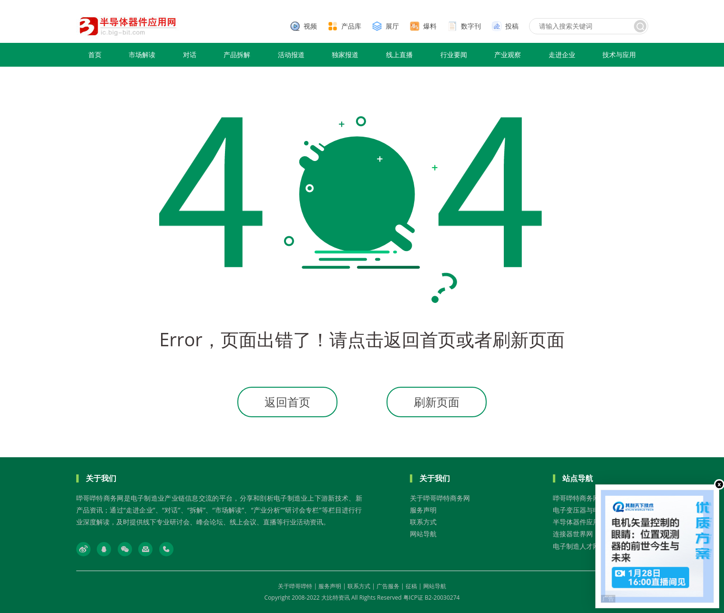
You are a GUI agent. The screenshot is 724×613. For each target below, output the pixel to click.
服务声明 (423, 509)
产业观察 (507, 54)
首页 (95, 54)
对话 (189, 54)
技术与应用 (619, 54)
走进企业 (562, 54)
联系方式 (423, 521)
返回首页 (287, 402)
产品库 (351, 25)
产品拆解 (237, 54)
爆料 (430, 25)
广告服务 (388, 586)
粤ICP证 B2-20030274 (431, 597)
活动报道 (291, 54)
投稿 (512, 25)
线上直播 (399, 54)
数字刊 (471, 25)
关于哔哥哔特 (295, 586)
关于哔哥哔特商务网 (440, 497)
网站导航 (423, 533)
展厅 (392, 25)
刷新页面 (436, 402)
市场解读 (142, 54)
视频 (310, 25)
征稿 (411, 586)
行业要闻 (453, 54)
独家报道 (345, 54)
